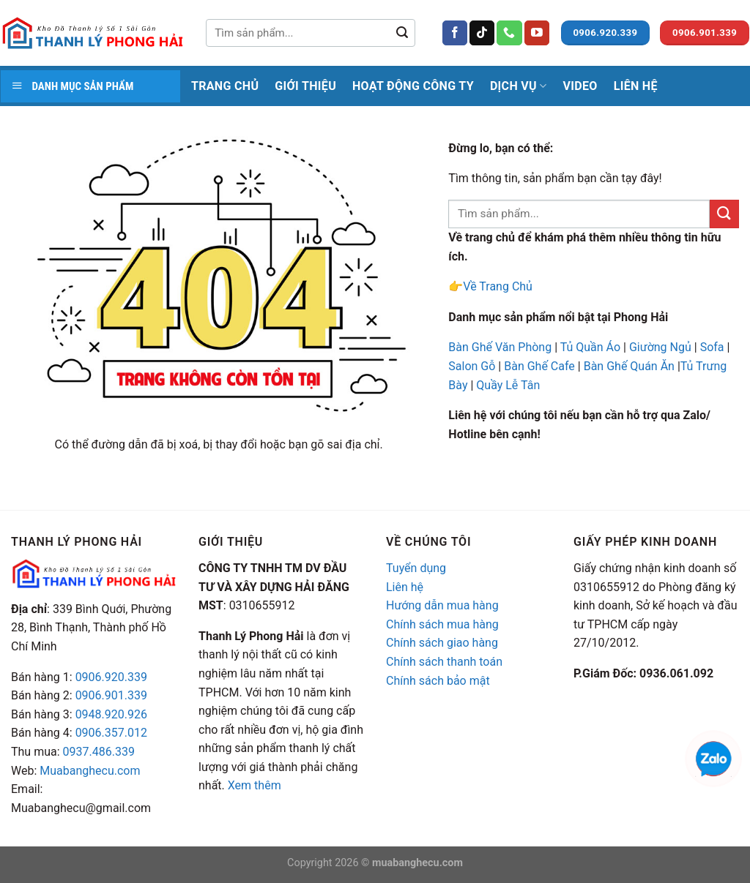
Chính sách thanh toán (444, 662)
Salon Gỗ (471, 366)
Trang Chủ (225, 86)
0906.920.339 (111, 677)
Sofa (712, 347)
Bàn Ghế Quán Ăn (629, 366)
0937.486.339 (99, 752)
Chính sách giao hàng (442, 643)
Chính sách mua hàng (442, 624)
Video (579, 86)
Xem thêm (254, 785)
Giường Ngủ (660, 347)
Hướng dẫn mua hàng (442, 605)
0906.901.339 (111, 695)
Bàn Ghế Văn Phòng (500, 347)
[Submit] (402, 32)
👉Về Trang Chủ (490, 286)
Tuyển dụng (416, 568)
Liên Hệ (636, 86)
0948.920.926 (111, 714)
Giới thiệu (305, 86)
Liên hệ (404, 587)
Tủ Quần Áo (590, 347)
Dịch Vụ (518, 86)
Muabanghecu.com (90, 771)
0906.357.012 (111, 733)
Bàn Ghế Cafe (539, 366)
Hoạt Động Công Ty (413, 86)
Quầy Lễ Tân (509, 385)
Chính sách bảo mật (438, 681)
